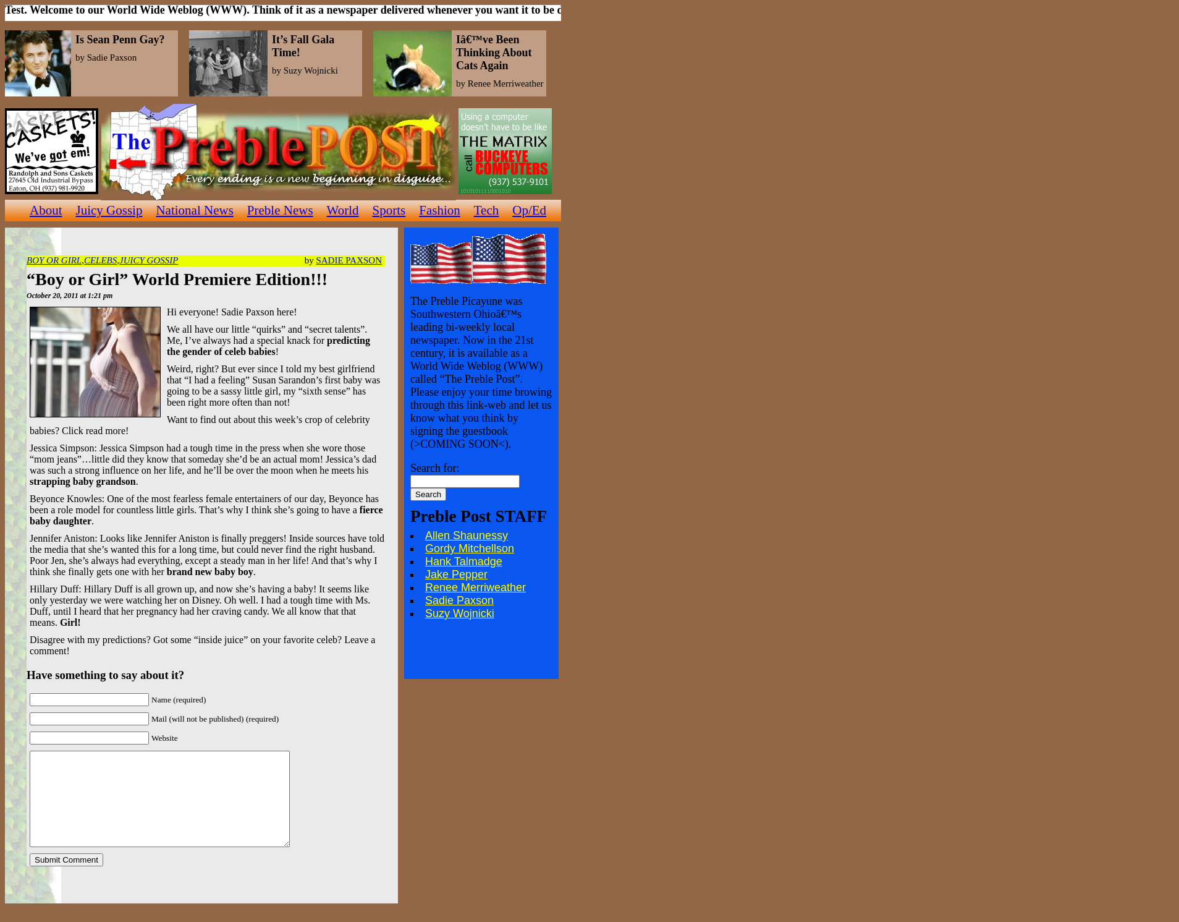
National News (194, 210)
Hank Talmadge (463, 561)
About (46, 210)
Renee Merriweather (475, 587)
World (343, 210)
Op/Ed (529, 210)
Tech (486, 210)
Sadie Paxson (349, 260)
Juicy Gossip (109, 210)
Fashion (439, 210)
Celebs (100, 260)
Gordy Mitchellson (469, 548)
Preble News (280, 210)
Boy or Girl (54, 260)
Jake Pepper (456, 574)
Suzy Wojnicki (459, 613)
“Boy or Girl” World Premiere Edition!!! (177, 279)
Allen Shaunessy (466, 535)
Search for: (434, 468)
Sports (389, 210)
